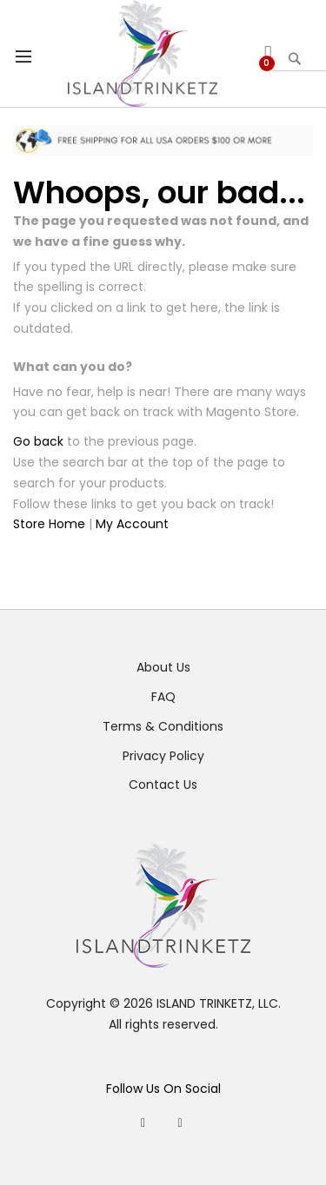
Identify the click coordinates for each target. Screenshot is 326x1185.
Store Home (49, 524)
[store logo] (143, 53)
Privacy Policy (163, 756)
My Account (132, 524)
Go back (38, 441)
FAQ (163, 696)
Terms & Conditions (163, 726)
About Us (163, 667)
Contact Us (163, 784)
